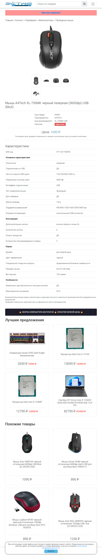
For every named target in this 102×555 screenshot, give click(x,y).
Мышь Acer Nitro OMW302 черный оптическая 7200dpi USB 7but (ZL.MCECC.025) (75, 523)
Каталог (19, 20)
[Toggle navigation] (93, 4)
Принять (51, 551)
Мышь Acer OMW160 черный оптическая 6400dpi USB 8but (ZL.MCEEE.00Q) (27, 464)
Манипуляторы (46, 20)
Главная (9, 20)
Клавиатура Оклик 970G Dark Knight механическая (27, 354)
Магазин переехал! (51, 12)
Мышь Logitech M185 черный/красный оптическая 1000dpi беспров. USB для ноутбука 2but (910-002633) (27, 523)
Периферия (30, 20)
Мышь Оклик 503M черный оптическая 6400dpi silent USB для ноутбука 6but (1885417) (75, 464)
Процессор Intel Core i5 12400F (27, 402)
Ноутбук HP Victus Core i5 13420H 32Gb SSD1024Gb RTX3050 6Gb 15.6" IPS (75, 402)
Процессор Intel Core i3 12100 (75, 354)
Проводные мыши (64, 20)
